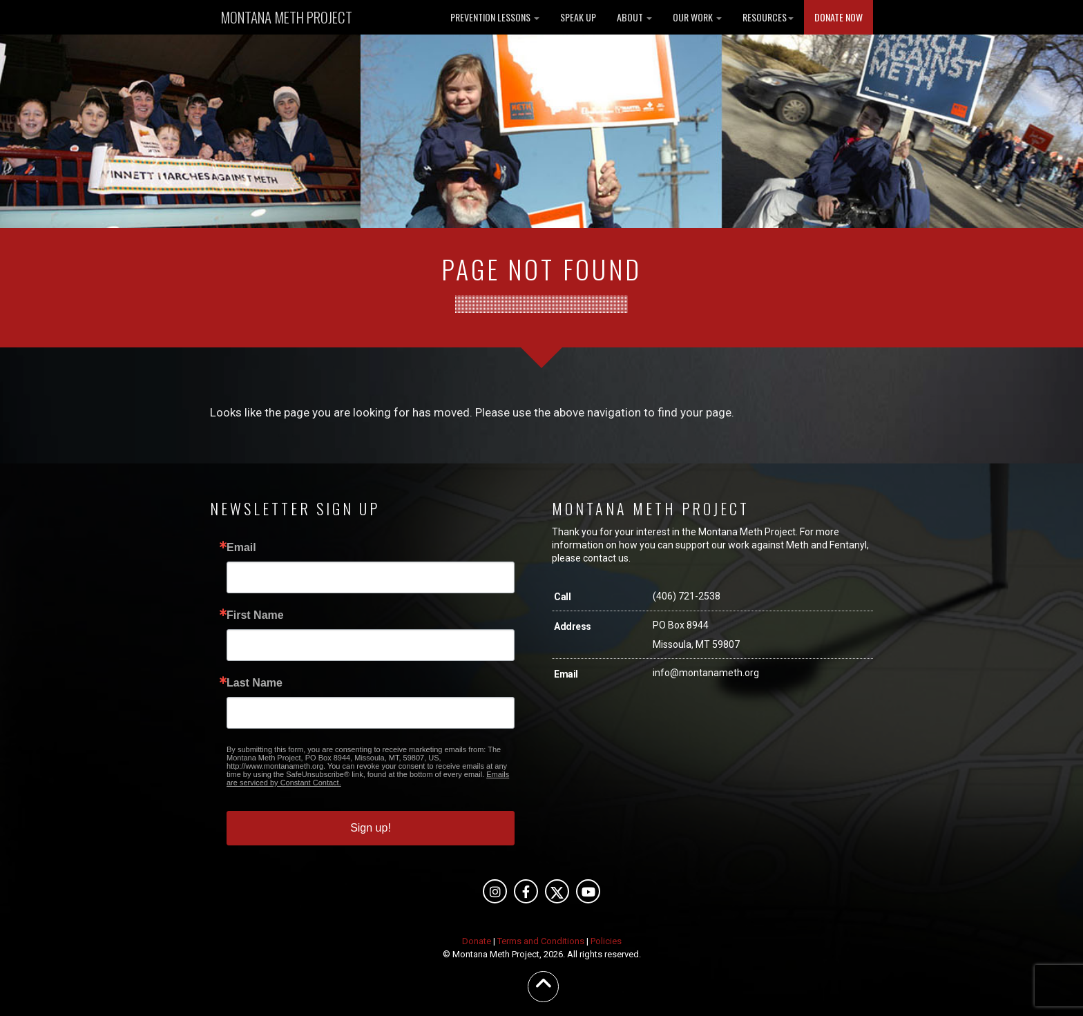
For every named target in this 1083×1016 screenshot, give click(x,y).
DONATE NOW (838, 17)
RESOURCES (768, 17)
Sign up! (370, 828)
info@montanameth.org (706, 672)
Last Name (254, 683)
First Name (255, 615)
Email (241, 547)
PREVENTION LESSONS (494, 17)
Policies (606, 941)
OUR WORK (697, 17)
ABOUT (634, 17)
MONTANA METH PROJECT (286, 17)
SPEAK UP (578, 17)
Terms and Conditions (540, 941)
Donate (476, 941)
